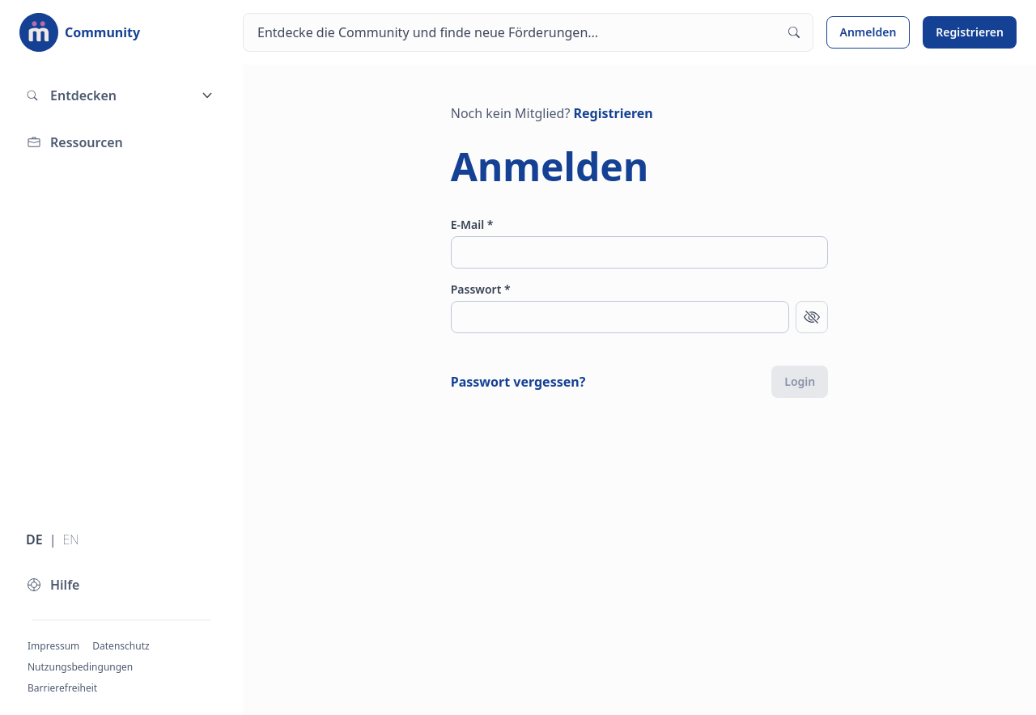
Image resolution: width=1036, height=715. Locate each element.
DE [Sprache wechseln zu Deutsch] (34, 539)
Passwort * (481, 289)
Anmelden (868, 32)
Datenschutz (120, 646)
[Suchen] (528, 32)
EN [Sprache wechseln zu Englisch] (70, 539)
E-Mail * (472, 224)
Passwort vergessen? (518, 382)
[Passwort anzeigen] (812, 317)
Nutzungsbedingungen (80, 667)
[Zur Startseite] (79, 32)
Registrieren (970, 32)
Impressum (53, 646)
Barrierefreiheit (62, 688)
